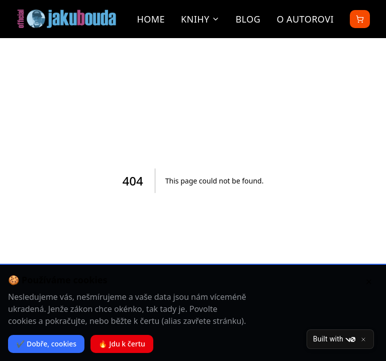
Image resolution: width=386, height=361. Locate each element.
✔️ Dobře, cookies (46, 343)
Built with (334, 339)
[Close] (363, 339)
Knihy (200, 19)
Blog (248, 19)
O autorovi (305, 19)
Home (151, 19)
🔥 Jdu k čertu (122, 343)
